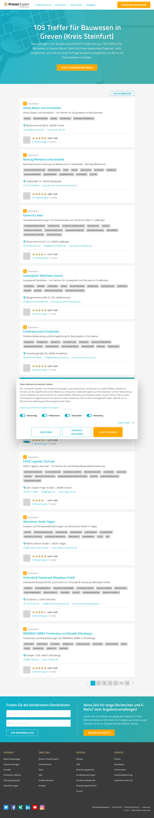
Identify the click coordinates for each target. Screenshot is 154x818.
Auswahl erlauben (77, 433)
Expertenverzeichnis (106, 780)
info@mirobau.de (31, 659)
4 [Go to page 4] (110, 683)
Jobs (35, 774)
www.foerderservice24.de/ (84, 357)
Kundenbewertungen (74, 774)
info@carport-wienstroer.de (36, 547)
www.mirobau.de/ (50, 659)
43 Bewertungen (39, 313)
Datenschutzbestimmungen (57, 409)
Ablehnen (46, 433)
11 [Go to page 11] (127, 683)
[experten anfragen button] (133, 5)
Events (68, 791)
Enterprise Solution (12, 774)
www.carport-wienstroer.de (64, 547)
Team (35, 769)
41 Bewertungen (39, 443)
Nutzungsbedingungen (100, 807)
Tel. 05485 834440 (32, 245)
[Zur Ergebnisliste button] (22, 733)
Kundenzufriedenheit (74, 780)
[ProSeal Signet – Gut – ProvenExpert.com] (139, 764)
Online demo (103, 769)
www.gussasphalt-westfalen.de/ (66, 301)
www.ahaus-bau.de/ (56, 129)
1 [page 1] (93, 683)
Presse (100, 758)
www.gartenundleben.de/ (80, 245)
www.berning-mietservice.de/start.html (60, 185)
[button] (43, 5)
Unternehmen (39, 764)
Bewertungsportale (74, 769)
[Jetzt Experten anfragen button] (77, 67)
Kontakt (36, 785)
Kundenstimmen (40, 780)
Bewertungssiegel (12, 758)
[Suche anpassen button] (122, 93)
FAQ (67, 764)
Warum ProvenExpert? (43, 758)
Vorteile (7, 769)
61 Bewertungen (39, 141)
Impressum (36, 409)
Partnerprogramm (12, 780)
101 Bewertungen (40, 257)
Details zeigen (112, 424)
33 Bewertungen (39, 559)
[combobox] (38, 713)
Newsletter (102, 764)
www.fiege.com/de (67, 491)
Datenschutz (117, 807)
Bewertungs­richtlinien (75, 785)
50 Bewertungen (39, 503)
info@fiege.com (48, 491)
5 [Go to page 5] (115, 683)
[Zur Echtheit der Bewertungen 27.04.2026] (139, 785)
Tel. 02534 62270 (31, 603)
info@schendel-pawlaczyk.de (55, 603)
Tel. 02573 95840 (31, 185)
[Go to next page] (133, 683)
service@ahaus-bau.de (33, 129)
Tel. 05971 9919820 (32, 357)
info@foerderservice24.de (57, 357)
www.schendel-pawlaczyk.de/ (86, 603)
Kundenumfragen (11, 764)
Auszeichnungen (11, 785)
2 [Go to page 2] (98, 683)
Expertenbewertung (106, 774)
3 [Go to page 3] (104, 683)
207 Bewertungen (40, 197)
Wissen (68, 758)
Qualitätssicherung (131, 807)
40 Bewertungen (39, 369)
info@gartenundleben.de (54, 245)
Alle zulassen (108, 433)
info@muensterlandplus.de (35, 301)
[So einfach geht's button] (99, 733)
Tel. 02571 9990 (30, 491)
